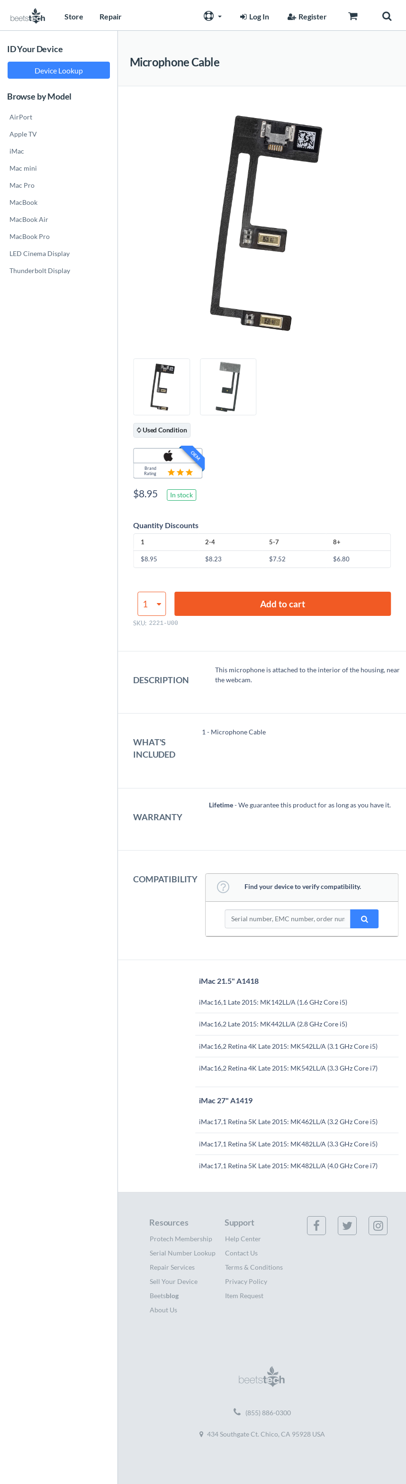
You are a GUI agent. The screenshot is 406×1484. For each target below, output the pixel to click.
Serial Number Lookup (183, 1253)
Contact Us (241, 1253)
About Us (163, 1310)
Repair (110, 16)
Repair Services (172, 1267)
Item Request (244, 1296)
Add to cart (282, 603)
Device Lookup (59, 70)
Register (306, 16)
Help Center (243, 1239)
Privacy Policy (246, 1281)
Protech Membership (181, 1239)
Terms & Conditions (254, 1267)
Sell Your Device (174, 1281)
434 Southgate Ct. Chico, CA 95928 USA (262, 1434)
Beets (164, 1296)
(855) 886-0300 (262, 1413)
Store (73, 16)
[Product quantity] (151, 604)
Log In (253, 16)
